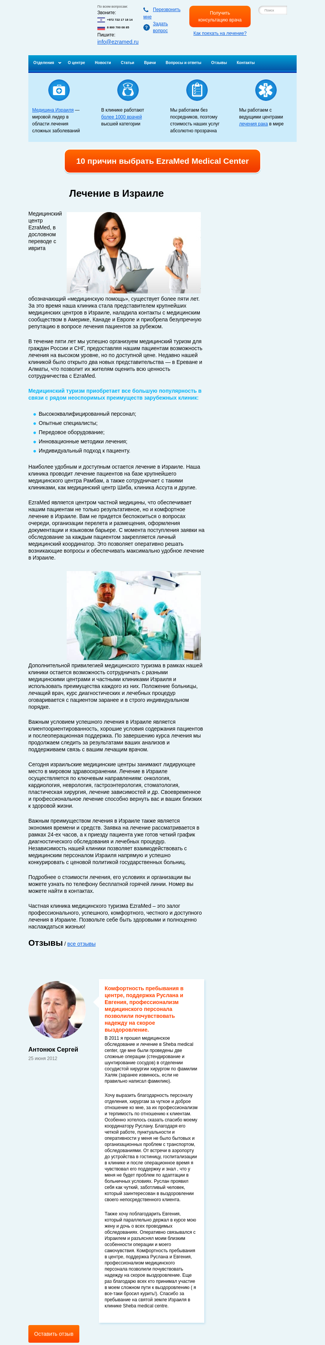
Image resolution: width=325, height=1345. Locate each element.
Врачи (150, 63)
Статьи (127, 63)
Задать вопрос (160, 27)
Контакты (246, 63)
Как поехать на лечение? (220, 33)
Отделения (43, 63)
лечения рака (253, 124)
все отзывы (81, 944)
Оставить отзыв (54, 1334)
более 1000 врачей (121, 117)
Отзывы (219, 63)
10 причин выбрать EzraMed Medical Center (162, 160)
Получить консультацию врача (219, 16)
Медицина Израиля (53, 110)
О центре (76, 63)
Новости (103, 63)
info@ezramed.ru (118, 42)
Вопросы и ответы (183, 63)
